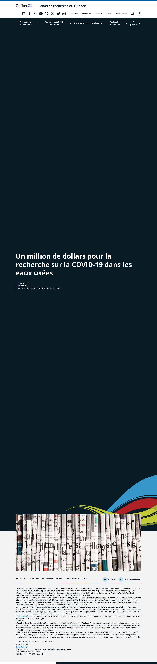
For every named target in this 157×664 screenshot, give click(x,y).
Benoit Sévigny (21, 647)
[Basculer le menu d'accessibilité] (139, 14)
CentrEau (21, 616)
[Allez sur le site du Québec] (25, 6)
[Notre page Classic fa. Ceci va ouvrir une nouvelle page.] (23, 14)
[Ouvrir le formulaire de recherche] (132, 14)
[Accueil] (17, 579)
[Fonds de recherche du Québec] (65, 6)
